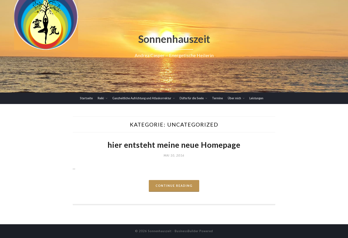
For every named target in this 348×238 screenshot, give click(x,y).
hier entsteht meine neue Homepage (174, 144)
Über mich (234, 98)
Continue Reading (174, 185)
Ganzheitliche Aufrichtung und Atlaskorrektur (141, 98)
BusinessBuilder (187, 231)
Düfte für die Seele (192, 98)
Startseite (86, 98)
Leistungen (256, 98)
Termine (217, 98)
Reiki (101, 98)
